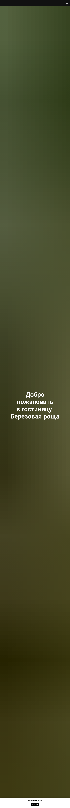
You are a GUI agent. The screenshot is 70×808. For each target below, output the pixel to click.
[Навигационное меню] (67, 3)
